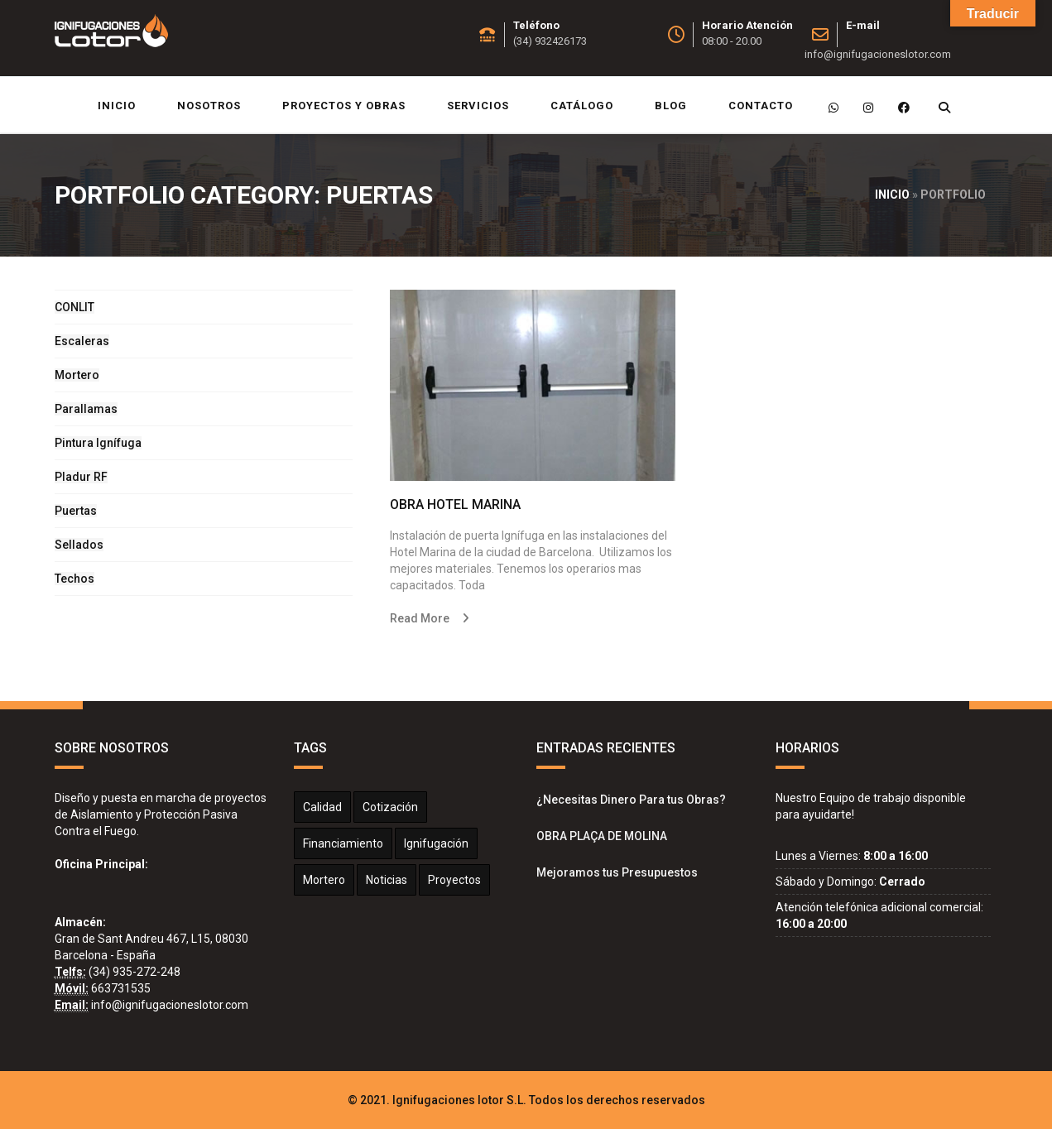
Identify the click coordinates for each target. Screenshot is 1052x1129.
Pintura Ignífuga (98, 442)
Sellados (79, 544)
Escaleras (82, 341)
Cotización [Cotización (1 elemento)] (390, 807)
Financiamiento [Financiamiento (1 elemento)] (343, 843)
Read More (419, 618)
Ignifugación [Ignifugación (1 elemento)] (436, 843)
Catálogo (581, 105)
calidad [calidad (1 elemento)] (322, 807)
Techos (74, 578)
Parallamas (86, 409)
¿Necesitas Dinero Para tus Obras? (631, 799)
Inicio (117, 105)
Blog (671, 105)
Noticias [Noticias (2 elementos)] (386, 879)
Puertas (76, 510)
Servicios (478, 105)
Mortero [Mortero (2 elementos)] (324, 879)
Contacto (760, 105)
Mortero (77, 375)
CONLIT (74, 307)
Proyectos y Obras (344, 105)
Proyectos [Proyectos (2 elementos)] (454, 879)
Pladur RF (81, 476)
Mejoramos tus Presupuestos (617, 872)
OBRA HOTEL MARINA (455, 504)
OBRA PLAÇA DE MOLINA (601, 836)
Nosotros (209, 105)
